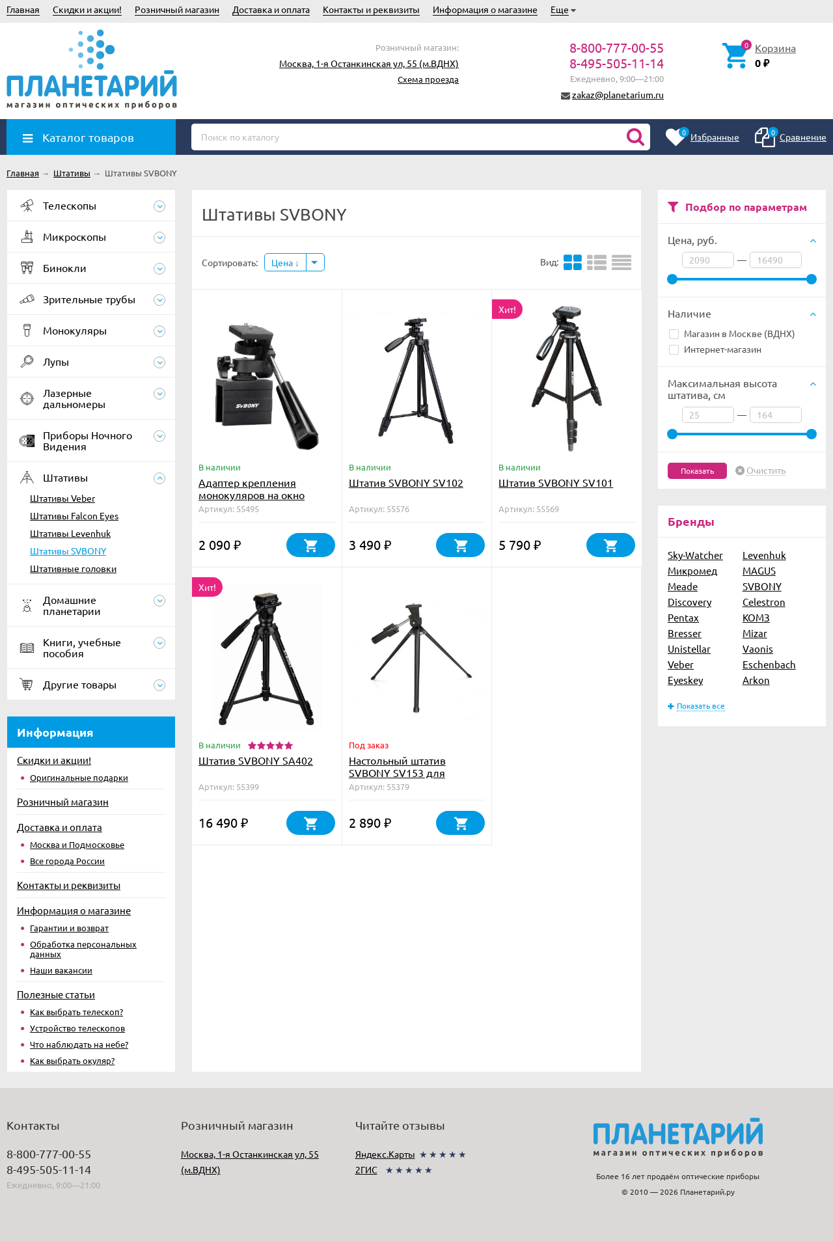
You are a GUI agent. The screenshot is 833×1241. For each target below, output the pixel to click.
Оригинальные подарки (79, 777)
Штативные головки (73, 568)
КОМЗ (756, 617)
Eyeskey (685, 680)
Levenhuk (764, 555)
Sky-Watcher (695, 555)
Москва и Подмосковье (77, 844)
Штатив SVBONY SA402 (255, 760)
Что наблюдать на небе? (79, 1044)
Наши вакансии (61, 969)
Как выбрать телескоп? (76, 1011)
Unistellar (689, 648)
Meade (683, 586)
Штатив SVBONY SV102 (406, 482)
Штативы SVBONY (68, 550)
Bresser (685, 633)
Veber (681, 664)
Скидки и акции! (87, 9)
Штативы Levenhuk (70, 533)
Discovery (689, 601)
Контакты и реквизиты (371, 9)
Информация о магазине (485, 9)
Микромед (692, 570)
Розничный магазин (177, 9)
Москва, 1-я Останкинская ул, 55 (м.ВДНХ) (369, 63)
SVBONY (762, 586)
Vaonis (758, 648)
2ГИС (366, 1169)
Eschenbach (769, 664)
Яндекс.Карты (385, 1154)
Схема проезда (428, 79)
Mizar (755, 633)
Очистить (765, 470)
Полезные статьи (56, 994)
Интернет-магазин (715, 349)
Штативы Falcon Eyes (74, 515)
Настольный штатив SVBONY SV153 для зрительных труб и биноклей (397, 779)
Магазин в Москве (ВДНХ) (732, 333)
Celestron (764, 601)
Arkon (756, 680)
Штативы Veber (62, 498)
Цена (285, 262)
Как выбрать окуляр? (72, 1060)
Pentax (683, 617)
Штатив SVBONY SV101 (555, 482)
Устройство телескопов (77, 1027)
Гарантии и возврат (69, 927)
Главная (23, 9)
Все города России (67, 860)
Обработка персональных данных (83, 948)
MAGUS (759, 570)
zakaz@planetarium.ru (618, 94)
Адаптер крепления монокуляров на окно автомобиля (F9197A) (251, 494)
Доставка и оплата (271, 9)
